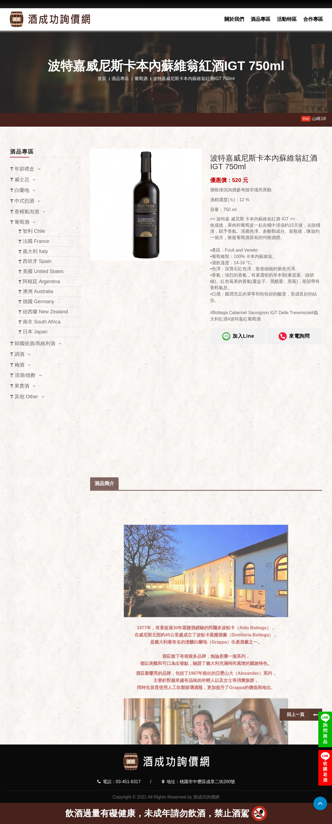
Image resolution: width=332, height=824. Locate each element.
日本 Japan (35, 331)
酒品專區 (260, 19)
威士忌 (22, 179)
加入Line (238, 341)
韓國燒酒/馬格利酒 (35, 343)
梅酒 (19, 365)
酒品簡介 (104, 621)
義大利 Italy (35, 251)
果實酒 (22, 386)
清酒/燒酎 (25, 375)
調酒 (19, 354)
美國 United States (43, 271)
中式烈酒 (24, 201)
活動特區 (287, 19)
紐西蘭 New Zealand (45, 311)
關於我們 (234, 19)
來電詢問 (294, 341)
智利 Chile (34, 231)
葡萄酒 (141, 78)
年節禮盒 (24, 169)
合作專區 (313, 19)
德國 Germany (38, 301)
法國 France (36, 241)
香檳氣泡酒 (27, 211)
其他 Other (26, 396)
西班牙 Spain (37, 261)
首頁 (102, 78)
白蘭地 (22, 190)
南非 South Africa (42, 322)
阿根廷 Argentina (41, 281)
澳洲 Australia (38, 291)
